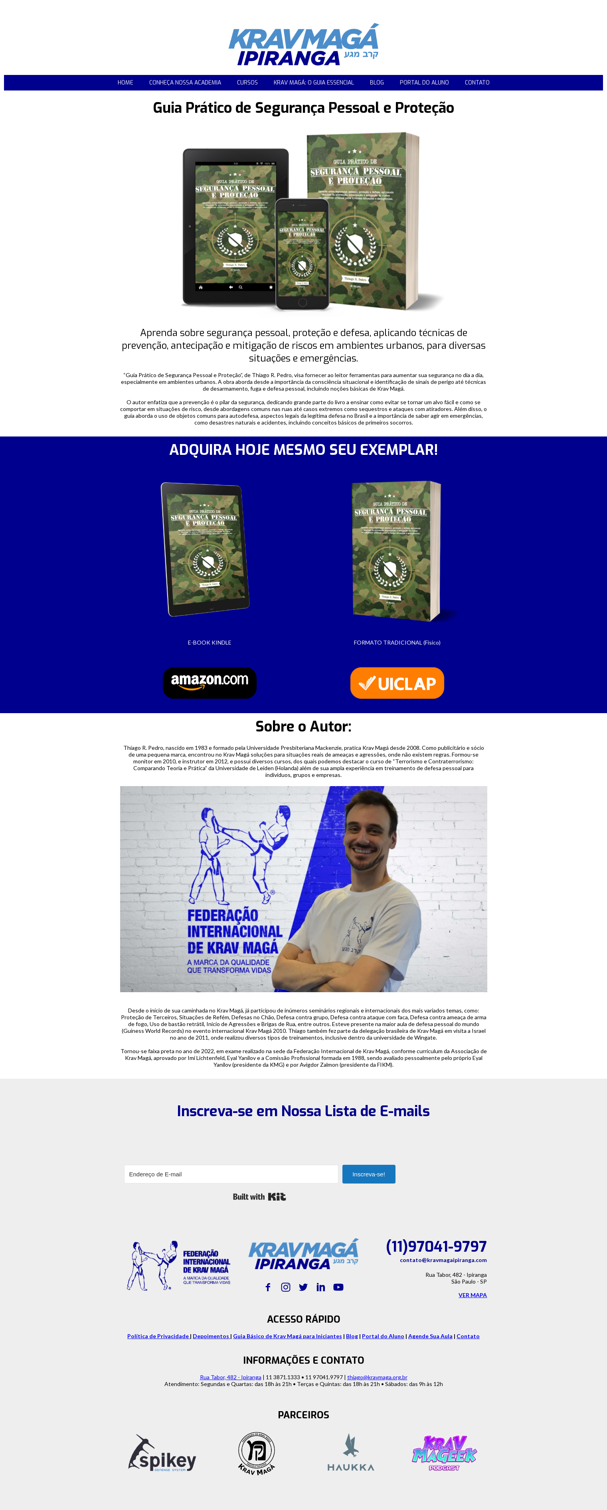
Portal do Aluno (383, 1336)
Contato (468, 1336)
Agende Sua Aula (430, 1336)
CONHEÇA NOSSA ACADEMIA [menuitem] (185, 83)
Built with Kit (259, 1197)
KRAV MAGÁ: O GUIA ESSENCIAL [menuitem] (314, 83)
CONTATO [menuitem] (477, 83)
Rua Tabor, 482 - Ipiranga (230, 1377)
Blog (352, 1336)
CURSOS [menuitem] (247, 83)
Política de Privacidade (158, 1336)
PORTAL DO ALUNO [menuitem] (424, 83)
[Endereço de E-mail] (231, 1174)
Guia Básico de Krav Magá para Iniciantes (287, 1336)
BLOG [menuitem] (377, 83)
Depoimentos (211, 1336)
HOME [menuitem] (125, 83)
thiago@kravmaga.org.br (377, 1377)
